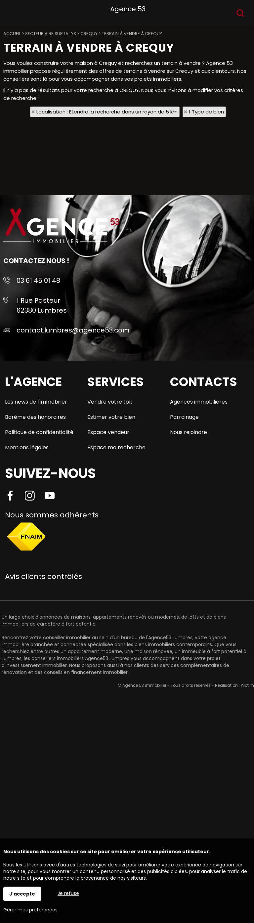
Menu (12, 12)
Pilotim (247, 685)
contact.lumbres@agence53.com (73, 330)
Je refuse (68, 893)
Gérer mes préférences (30, 909)
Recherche (240, 13)
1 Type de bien (206, 111)
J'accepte (22, 894)
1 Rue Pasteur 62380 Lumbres (42, 305)
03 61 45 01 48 (38, 280)
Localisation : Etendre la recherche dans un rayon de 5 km (107, 111)
